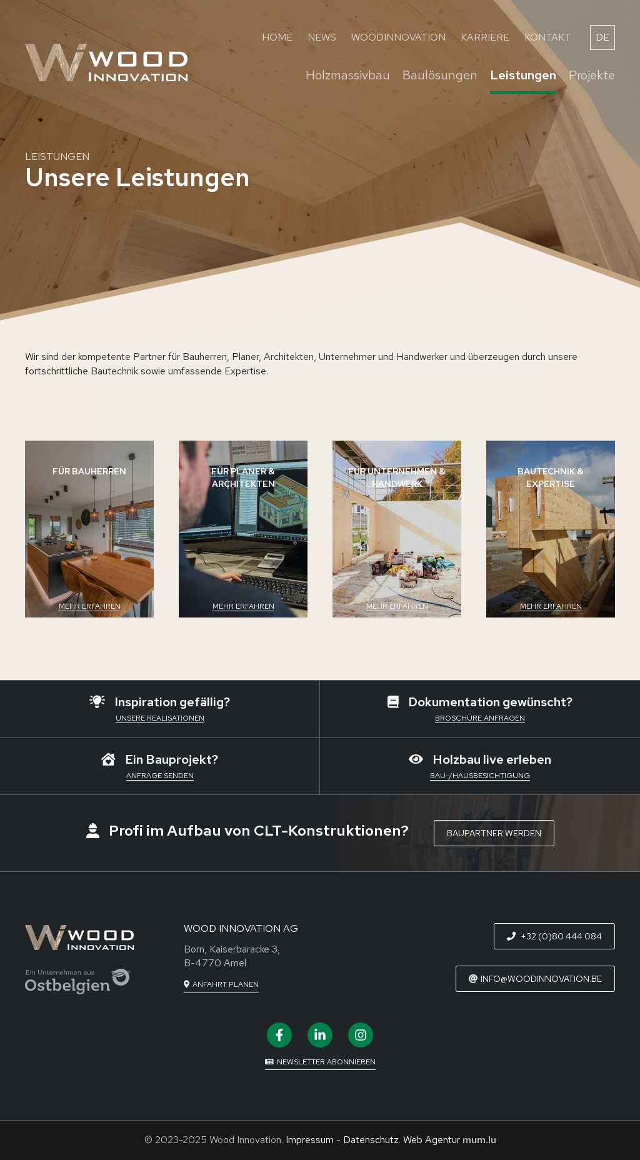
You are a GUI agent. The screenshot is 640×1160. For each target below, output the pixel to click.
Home (277, 37)
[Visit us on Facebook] (279, 1035)
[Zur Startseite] (106, 62)
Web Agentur (431, 1139)
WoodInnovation (398, 37)
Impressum (310, 1139)
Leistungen (523, 75)
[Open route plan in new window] (221, 984)
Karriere (485, 37)
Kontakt (547, 37)
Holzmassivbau (348, 75)
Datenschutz (371, 1139)
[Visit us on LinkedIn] (320, 1035)
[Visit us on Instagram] (360, 1035)
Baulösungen (440, 75)
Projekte (592, 75)
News (322, 37)
